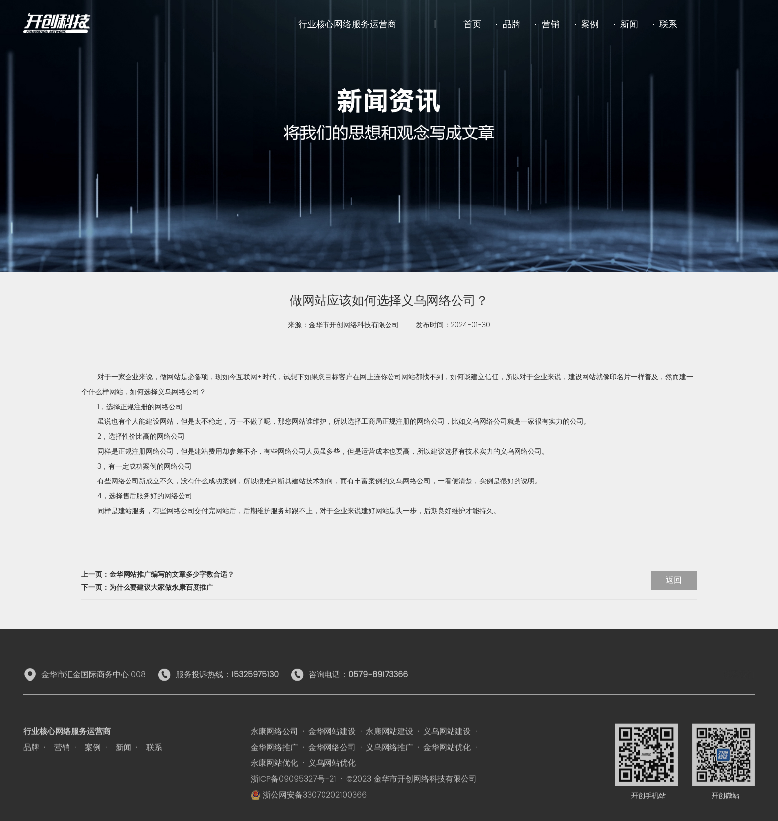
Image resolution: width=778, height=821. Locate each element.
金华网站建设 (332, 748)
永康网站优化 (274, 779)
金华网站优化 (447, 763)
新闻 (629, 24)
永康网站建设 (389, 748)
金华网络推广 (274, 763)
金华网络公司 (332, 763)
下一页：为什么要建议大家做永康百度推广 (147, 587)
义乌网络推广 (389, 763)
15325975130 (255, 682)
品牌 (511, 24)
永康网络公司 (274, 748)
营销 (551, 24)
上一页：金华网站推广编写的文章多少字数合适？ (157, 574)
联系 (668, 24)
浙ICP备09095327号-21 (293, 795)
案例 (590, 24)
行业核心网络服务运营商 (347, 24)
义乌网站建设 (447, 748)
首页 (472, 24)
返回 (674, 580)
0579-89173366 (378, 682)
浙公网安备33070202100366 (309, 811)
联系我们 (739, 682)
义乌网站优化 (332, 779)
